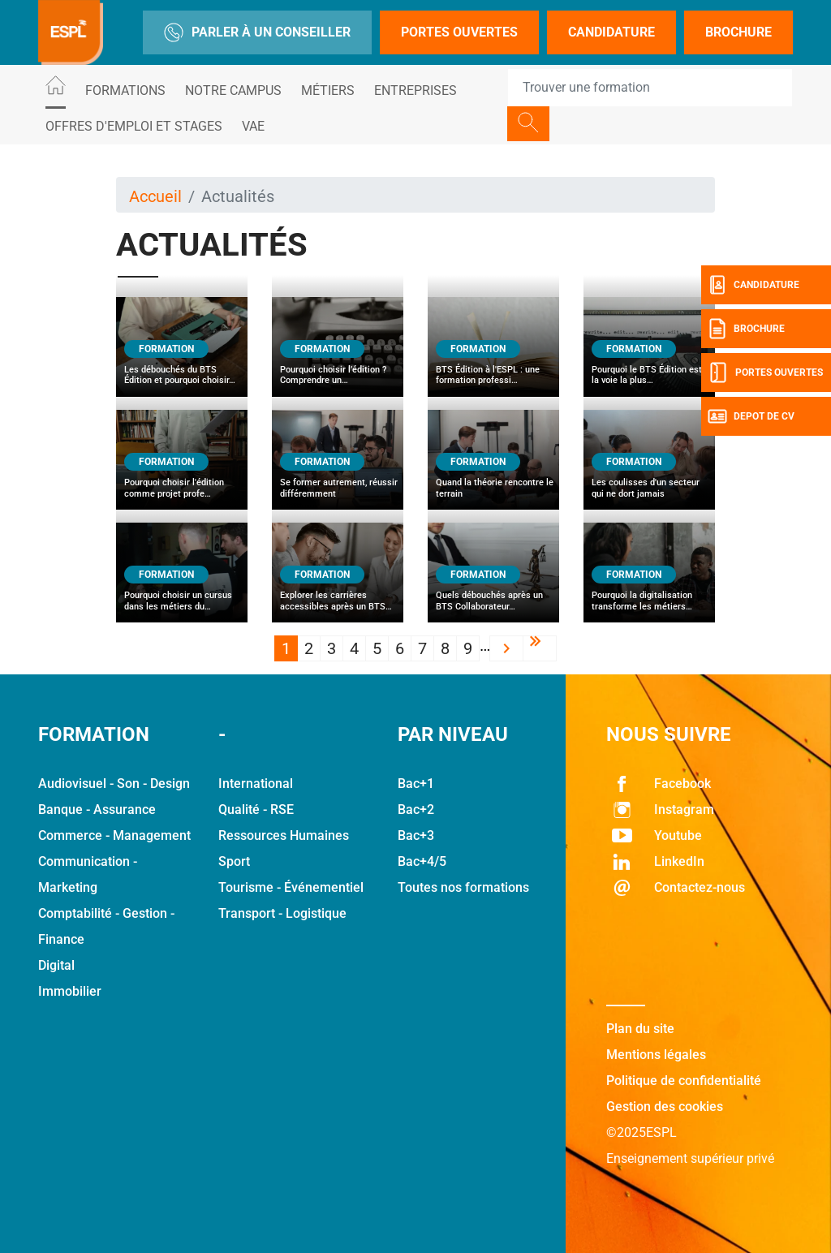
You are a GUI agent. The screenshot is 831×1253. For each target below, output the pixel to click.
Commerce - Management (114, 835)
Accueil (155, 196)
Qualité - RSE (256, 809)
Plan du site (640, 1028)
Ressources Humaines (283, 835)
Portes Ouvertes (459, 32)
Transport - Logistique (282, 913)
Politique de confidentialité (683, 1080)
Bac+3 (416, 835)
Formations (125, 90)
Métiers (328, 90)
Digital (56, 965)
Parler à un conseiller (257, 32)
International (255, 783)
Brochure (738, 32)
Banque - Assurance (97, 809)
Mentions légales (656, 1054)
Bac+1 (416, 783)
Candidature (611, 32)
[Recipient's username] (650, 87)
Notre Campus (233, 90)
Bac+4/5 (422, 861)
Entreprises (415, 90)
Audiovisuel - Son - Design (114, 783)
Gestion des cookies (664, 1106)
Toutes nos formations (463, 887)
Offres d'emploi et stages (133, 126)
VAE (253, 126)
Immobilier (69, 991)
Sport (234, 861)
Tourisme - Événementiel (291, 887)
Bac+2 (416, 809)
